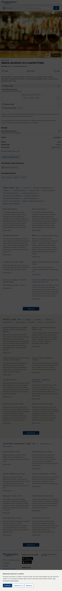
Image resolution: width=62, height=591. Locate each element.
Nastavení (29, 585)
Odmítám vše (18, 585)
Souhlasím (7, 585)
